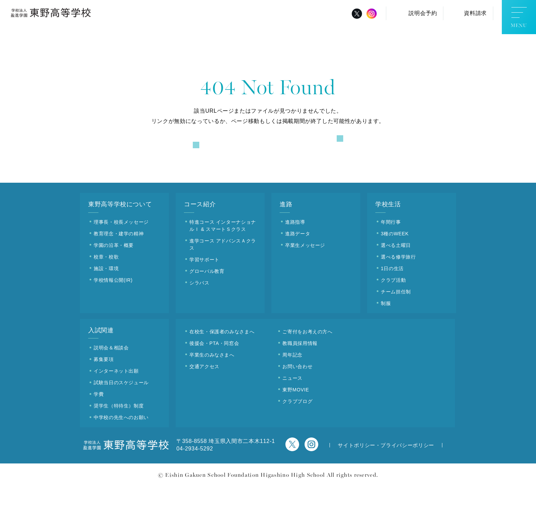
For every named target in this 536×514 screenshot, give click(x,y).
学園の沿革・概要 (114, 273)
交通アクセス (204, 394)
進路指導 (295, 249)
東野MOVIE (295, 417)
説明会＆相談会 (111, 375)
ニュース (292, 405)
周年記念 (292, 382)
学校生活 (388, 232)
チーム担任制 (396, 319)
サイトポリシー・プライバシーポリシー (386, 473)
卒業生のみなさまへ (211, 382)
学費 (99, 422)
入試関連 (101, 358)
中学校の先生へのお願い (121, 445)
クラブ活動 (393, 307)
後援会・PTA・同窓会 (214, 371)
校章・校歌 (106, 284)
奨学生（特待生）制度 (119, 433)
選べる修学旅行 (398, 284)
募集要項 (104, 387)
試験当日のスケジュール (121, 410)
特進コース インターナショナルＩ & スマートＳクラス (222, 253)
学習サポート (204, 287)
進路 (286, 232)
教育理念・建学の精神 (119, 261)
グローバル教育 (206, 299)
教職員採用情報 (299, 371)
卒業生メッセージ (305, 273)
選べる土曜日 (396, 273)
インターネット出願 (116, 399)
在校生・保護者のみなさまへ (221, 359)
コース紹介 (200, 232)
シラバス (199, 310)
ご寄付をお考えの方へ (307, 359)
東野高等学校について (120, 232)
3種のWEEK (395, 261)
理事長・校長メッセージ (121, 249)
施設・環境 (106, 296)
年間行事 (391, 249)
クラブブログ (297, 429)
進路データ (297, 261)
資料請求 (475, 13)
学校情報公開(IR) (113, 307)
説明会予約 (422, 13)
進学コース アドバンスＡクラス (222, 272)
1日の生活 (392, 296)
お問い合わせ (297, 394)
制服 (386, 331)
